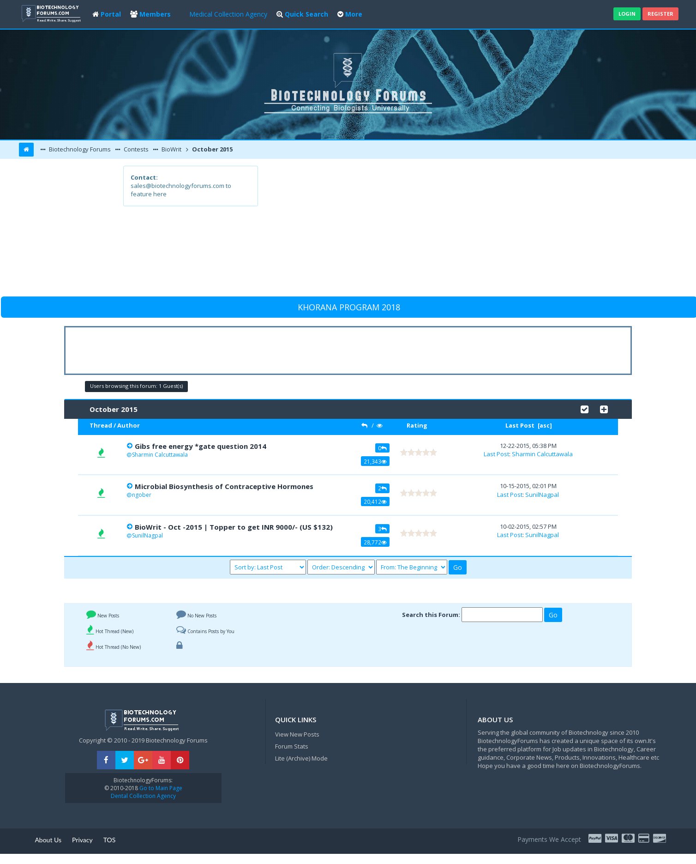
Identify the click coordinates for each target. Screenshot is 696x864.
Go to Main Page (160, 788)
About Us (48, 840)
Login (627, 13)
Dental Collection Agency (143, 796)
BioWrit (170, 149)
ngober (141, 495)
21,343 (375, 461)
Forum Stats (291, 746)
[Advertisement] (415, 230)
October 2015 (212, 149)
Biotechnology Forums (79, 149)
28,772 (375, 542)
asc (545, 425)
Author (128, 425)
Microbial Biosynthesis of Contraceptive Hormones (224, 486)
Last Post (519, 425)
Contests (135, 149)
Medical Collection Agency (228, 14)
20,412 (375, 501)
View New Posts (297, 734)
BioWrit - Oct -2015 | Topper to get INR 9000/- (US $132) (234, 527)
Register (660, 13)
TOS (109, 840)
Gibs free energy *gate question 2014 (200, 446)
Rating (417, 425)
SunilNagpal (542, 494)
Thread (101, 425)
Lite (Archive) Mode (301, 758)
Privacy (82, 840)
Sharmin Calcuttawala (160, 455)
